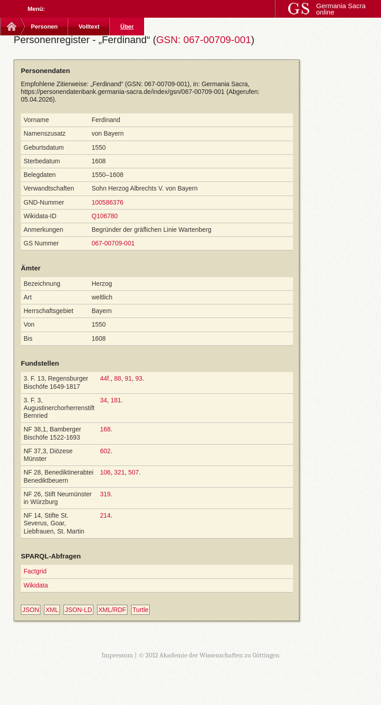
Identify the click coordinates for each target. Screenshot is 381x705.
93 (138, 378)
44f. (105, 378)
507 (133, 472)
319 (105, 494)
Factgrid (35, 571)
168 (105, 429)
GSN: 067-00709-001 (203, 39)
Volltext (88, 26)
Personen (44, 26)
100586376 (107, 202)
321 (119, 472)
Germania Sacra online (341, 9)
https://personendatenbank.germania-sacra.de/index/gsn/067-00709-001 (123, 91)
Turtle (140, 609)
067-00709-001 (113, 243)
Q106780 (105, 216)
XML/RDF (112, 609)
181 (116, 400)
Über (127, 26)
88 (118, 378)
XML (52, 609)
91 (128, 378)
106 (105, 472)
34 (103, 400)
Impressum (117, 655)
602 (105, 451)
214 (105, 515)
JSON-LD (78, 609)
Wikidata (36, 585)
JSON (30, 609)
